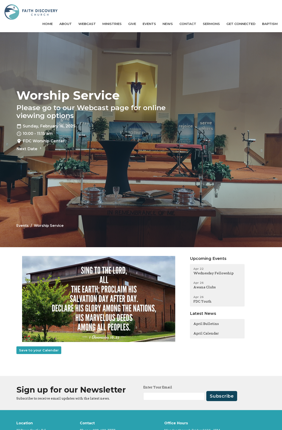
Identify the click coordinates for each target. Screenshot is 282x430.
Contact (187, 24)
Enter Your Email (157, 387)
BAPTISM (270, 24)
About (65, 24)
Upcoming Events (208, 258)
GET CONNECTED (241, 24)
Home (47, 24)
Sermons (211, 24)
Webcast (87, 24)
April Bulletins (206, 324)
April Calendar (206, 333)
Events (149, 24)
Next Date (29, 148)
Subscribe (222, 396)
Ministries (112, 24)
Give (132, 24)
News (168, 24)
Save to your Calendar (39, 350)
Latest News (203, 313)
